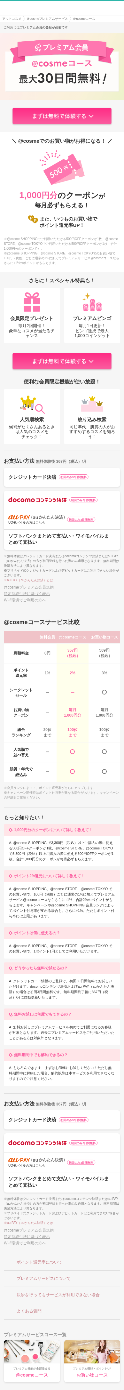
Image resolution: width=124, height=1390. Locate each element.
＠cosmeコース (84, 18)
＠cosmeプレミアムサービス (47, 18)
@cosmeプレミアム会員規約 (29, 587)
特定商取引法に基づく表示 (27, 593)
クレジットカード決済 (62, 477)
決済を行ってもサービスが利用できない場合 (53, 1295)
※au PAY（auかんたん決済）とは (28, 580)
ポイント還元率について (34, 1262)
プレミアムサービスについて (39, 1278)
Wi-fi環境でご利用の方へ (25, 600)
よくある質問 (24, 1311)
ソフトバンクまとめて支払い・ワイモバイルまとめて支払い (62, 539)
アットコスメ (11, 18)
